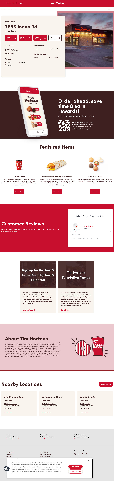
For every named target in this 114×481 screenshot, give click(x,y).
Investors (9, 454)
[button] (7, 469)
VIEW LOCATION (8, 412)
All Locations (5, 9)
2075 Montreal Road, (50, 404)
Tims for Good (17, 3)
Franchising (10, 452)
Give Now (66, 310)
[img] (86, 454)
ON (10, 9)
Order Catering (40, 38)
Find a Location (106, 384)
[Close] (89, 461)
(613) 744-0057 (8, 409)
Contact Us (9, 456)
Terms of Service (45, 454)
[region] (50, 468)
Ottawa (15, 9)
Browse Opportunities (13, 439)
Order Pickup (11, 38)
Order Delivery (25, 38)
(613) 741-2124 (84, 409)
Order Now (19, 192)
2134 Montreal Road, (11, 404)
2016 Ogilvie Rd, (86, 404)
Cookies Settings (75, 471)
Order (8, 3)
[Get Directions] (18, 50)
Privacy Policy (44, 452)
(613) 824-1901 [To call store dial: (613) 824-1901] (9, 54)
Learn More (29, 310)
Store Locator (78, 439)
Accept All (75, 466)
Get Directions (55, 38)
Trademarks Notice (46, 456)
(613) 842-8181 (46, 409)
